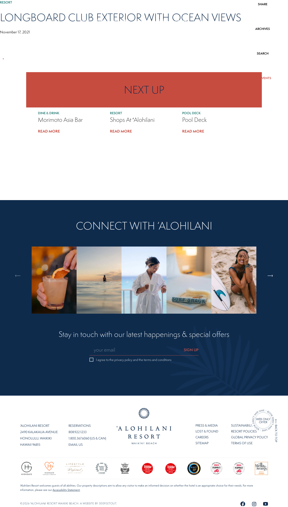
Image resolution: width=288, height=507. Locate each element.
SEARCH (263, 53)
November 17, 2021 (15, 32)
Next (273, 257)
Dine (101, 21)
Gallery (182, 21)
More (201, 21)
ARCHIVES (262, 29)
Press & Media (206, 425)
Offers (162, 21)
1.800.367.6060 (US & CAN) (87, 438)
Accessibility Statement (66, 490)
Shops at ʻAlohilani (132, 119)
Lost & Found (206, 431)
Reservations (80, 426)
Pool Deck (192, 113)
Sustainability (243, 425)
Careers (202, 437)
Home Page (144, 426)
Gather (142, 21)
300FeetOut (107, 503)
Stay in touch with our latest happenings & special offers (144, 334)
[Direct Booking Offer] (263, 420)
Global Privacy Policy (249, 437)
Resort (7, 2)
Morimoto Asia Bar (60, 119)
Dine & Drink (49, 113)
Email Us (76, 445)
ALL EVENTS (262, 78)
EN (13, 9)
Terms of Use (242, 443)
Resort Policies (244, 431)
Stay (85, 21)
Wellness (120, 21)
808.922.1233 (270, 9)
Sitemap (202, 443)
